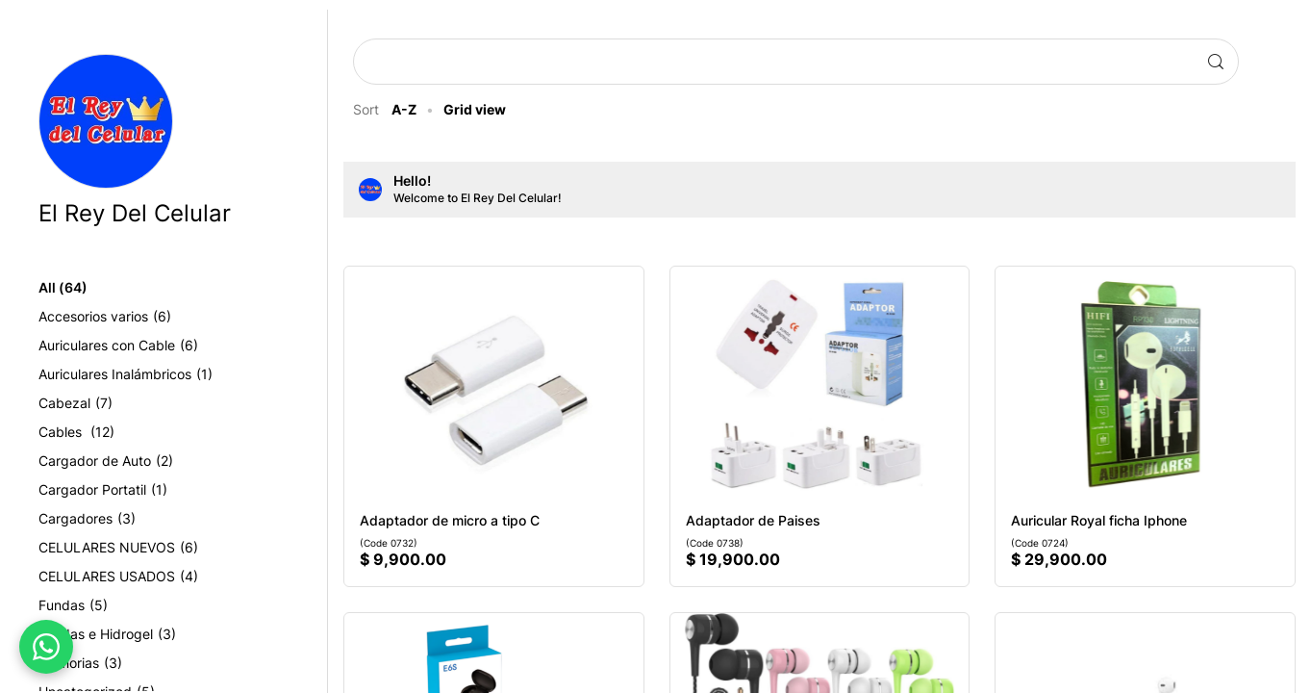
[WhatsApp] (46, 647)
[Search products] (784, 61)
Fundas (104, 605)
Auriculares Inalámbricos (156, 374)
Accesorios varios (135, 316)
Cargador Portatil (133, 490)
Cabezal (106, 403)
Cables (107, 432)
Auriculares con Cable (149, 345)
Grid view (487, 109)
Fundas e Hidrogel (138, 634)
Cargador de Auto (136, 461)
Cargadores (117, 518)
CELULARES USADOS (149, 576)
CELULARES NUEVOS (149, 547)
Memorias (111, 663)
